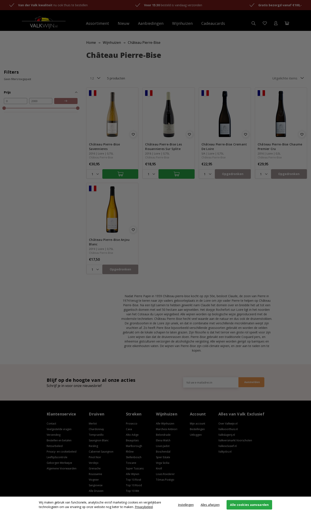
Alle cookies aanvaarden (249, 505)
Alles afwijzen (210, 505)
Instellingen (186, 505)
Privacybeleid (144, 507)
